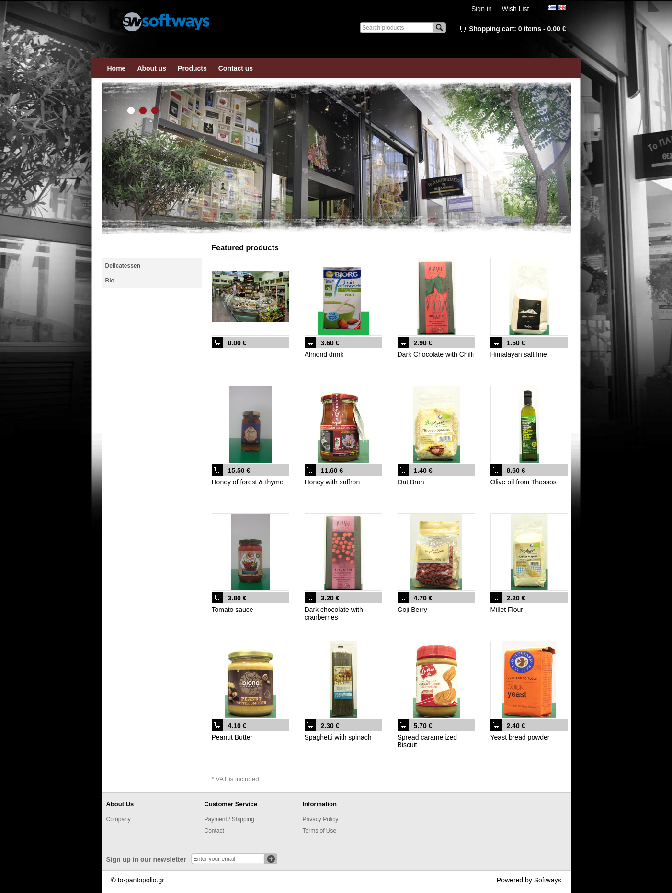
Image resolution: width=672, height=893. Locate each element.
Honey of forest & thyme (248, 482)
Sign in (481, 8)
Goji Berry (412, 609)
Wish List (515, 8)
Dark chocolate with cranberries (334, 613)
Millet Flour (506, 609)
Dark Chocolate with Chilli (436, 354)
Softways (547, 880)
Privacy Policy (321, 819)
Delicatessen (122, 265)
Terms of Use (320, 830)
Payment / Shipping (229, 819)
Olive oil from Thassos (523, 482)
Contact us (235, 68)
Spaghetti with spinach (338, 737)
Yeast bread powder (520, 737)
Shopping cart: (517, 29)
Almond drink (324, 354)
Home (116, 68)
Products (192, 68)
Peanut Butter (232, 737)
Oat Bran (411, 482)
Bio (109, 280)
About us (151, 68)
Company (118, 819)
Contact (214, 830)
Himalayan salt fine (518, 354)
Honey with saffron (332, 482)
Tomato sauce (232, 609)
